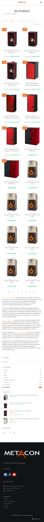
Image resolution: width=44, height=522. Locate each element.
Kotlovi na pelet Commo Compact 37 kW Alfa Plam (11, 150)
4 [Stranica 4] (21, 292)
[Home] (2, 14)
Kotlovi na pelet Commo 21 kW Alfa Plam (12, 84)
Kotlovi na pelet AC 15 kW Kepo (32, 248)
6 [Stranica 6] (29, 292)
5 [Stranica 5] (25, 292)
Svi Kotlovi (14, 14)
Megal (5, 377)
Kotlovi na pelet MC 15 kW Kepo (32, 183)
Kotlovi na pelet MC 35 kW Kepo (11, 248)
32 (38, 24)
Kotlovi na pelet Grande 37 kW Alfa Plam (11, 183)
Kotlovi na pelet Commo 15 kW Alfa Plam (32, 51)
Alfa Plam (9, 49)
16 (36, 24)
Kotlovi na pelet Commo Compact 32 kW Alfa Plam (32, 117)
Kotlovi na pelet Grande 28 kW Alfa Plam (32, 150)
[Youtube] (14, 433)
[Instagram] (9, 433)
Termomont (7, 382)
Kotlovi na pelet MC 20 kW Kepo (11, 215)
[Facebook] (4, 433)
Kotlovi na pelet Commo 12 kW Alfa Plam (12, 51)
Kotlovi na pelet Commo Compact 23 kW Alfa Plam (11, 117)
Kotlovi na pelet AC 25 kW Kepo (32, 281)
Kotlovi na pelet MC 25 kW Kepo (32, 215)
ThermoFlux (7, 385)
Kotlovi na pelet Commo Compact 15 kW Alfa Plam (32, 84)
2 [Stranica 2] (13, 292)
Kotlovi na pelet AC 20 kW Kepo (11, 281)
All (41, 24)
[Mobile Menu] (41, 2)
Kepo (29, 180)
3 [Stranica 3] (17, 292)
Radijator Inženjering (9, 380)
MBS (5, 375)
